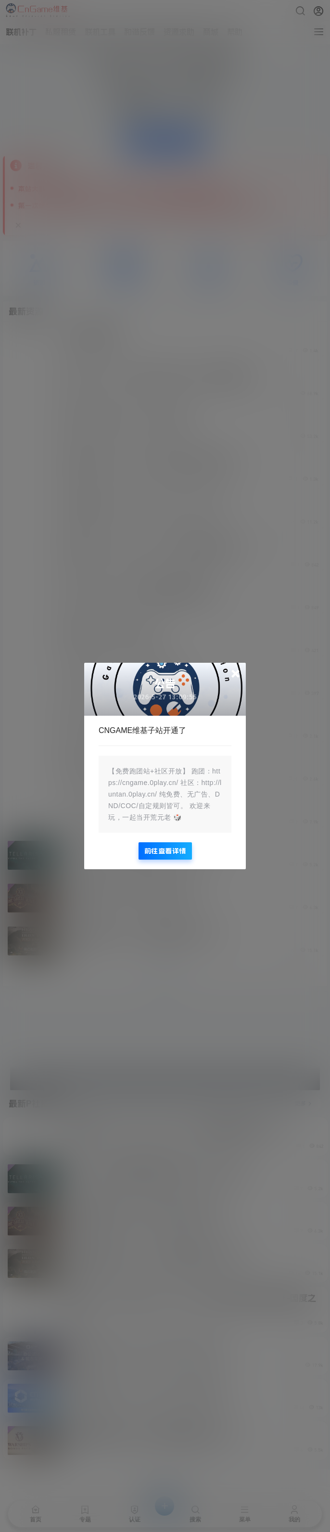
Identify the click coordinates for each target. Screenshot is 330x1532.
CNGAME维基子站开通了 (142, 730)
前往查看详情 (165, 851)
